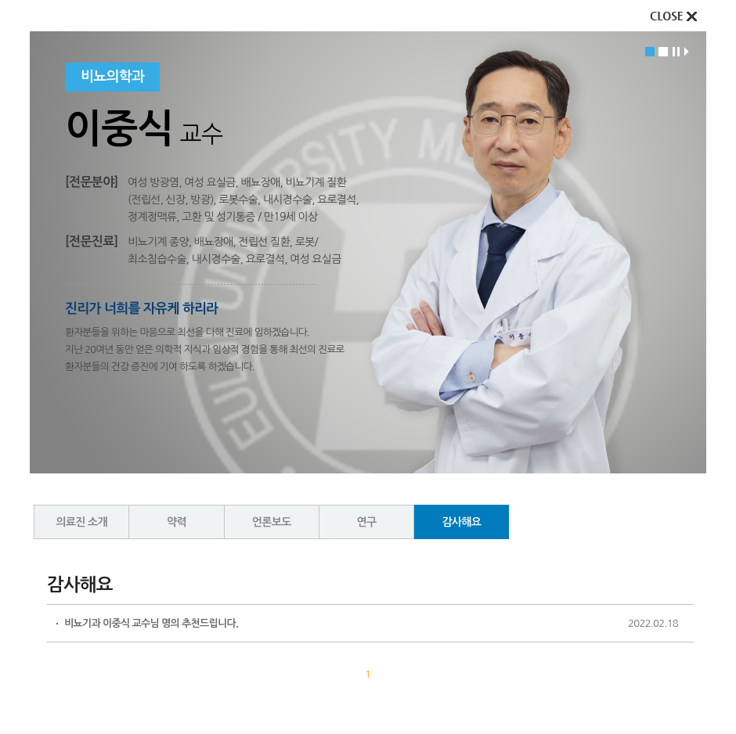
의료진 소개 (81, 521)
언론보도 (271, 521)
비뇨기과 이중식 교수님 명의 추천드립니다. (151, 623)
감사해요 (461, 521)
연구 (367, 521)
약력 (176, 521)
